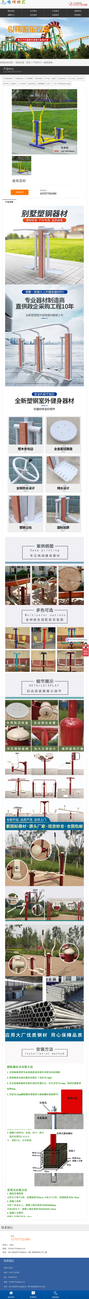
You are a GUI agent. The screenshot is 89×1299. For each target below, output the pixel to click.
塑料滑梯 (38, 79)
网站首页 (11, 11)
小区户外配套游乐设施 (61, 84)
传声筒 (6, 84)
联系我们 (77, 15)
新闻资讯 (77, 11)
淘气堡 (47, 79)
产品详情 (9, 202)
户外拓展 (22, 84)
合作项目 (33, 15)
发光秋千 (80, 79)
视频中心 (11, 15)
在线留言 (55, 15)
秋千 (49, 84)
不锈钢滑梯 (8, 79)
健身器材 (48, 62)
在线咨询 (20, 192)
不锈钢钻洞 (19, 79)
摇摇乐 (13, 84)
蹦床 (54, 79)
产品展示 (55, 11)
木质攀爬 (29, 79)
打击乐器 (71, 79)
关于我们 (33, 11)
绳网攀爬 (41, 84)
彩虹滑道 (61, 79)
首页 (28, 62)
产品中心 (37, 62)
